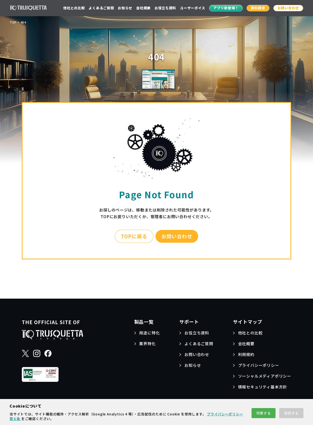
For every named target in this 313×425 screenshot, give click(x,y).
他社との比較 (74, 7)
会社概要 (143, 7)
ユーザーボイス (192, 7)
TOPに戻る (134, 236)
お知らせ (125, 7)
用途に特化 (149, 333)
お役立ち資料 (165, 7)
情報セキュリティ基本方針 (262, 387)
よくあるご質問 (101, 7)
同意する (263, 413)
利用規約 (246, 354)
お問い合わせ (288, 7)
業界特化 (147, 343)
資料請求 (258, 7)
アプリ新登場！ (226, 7)
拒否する (291, 413)
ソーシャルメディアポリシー (264, 376)
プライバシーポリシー (258, 365)
